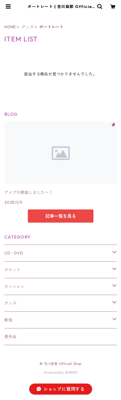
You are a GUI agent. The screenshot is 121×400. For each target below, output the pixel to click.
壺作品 (10, 336)
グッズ (28, 26)
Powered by (60, 372)
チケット (12, 269)
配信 (8, 319)
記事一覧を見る (60, 216)
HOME (10, 26)
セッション (14, 286)
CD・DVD (13, 253)
